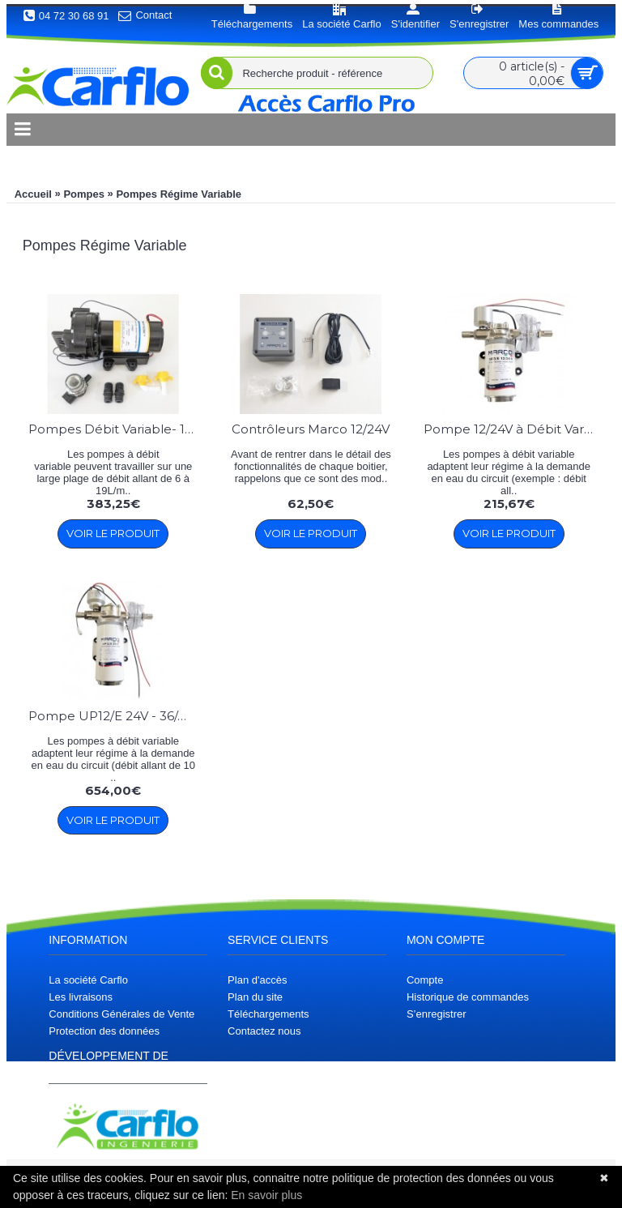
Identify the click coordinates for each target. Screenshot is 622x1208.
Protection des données (104, 1031)
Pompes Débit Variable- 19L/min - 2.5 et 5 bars (116, 429)
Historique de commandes (468, 997)
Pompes (83, 194)
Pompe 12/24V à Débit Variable (511, 429)
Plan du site (255, 997)
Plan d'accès (257, 980)
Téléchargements (268, 1014)
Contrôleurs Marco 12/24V (311, 429)
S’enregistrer (436, 1014)
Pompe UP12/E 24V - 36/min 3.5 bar (116, 716)
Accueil (33, 194)
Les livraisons (81, 997)
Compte (425, 980)
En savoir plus (266, 1195)
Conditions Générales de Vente (121, 1014)
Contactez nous (264, 1031)
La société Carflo (88, 980)
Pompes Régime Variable (178, 194)
